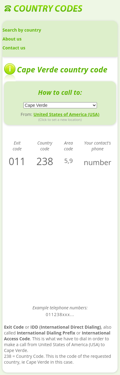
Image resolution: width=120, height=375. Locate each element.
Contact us (13, 48)
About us (11, 39)
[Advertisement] (60, 240)
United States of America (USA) (66, 114)
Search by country (21, 30)
